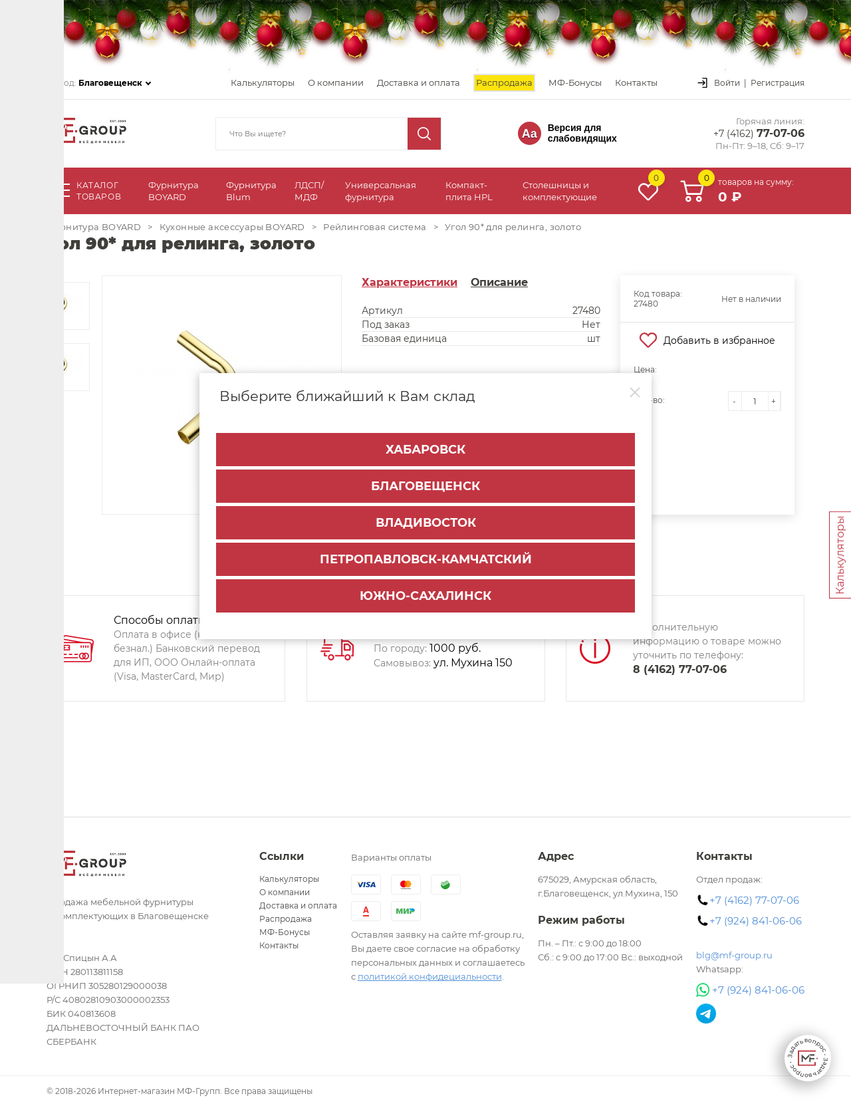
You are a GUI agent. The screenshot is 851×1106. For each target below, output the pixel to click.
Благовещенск (425, 477)
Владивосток (426, 514)
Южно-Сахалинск (425, 587)
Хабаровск (425, 441)
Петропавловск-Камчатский (426, 550)
